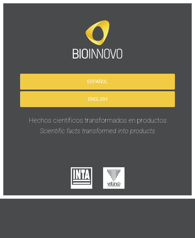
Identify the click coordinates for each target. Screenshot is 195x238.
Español (97, 82)
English (97, 99)
